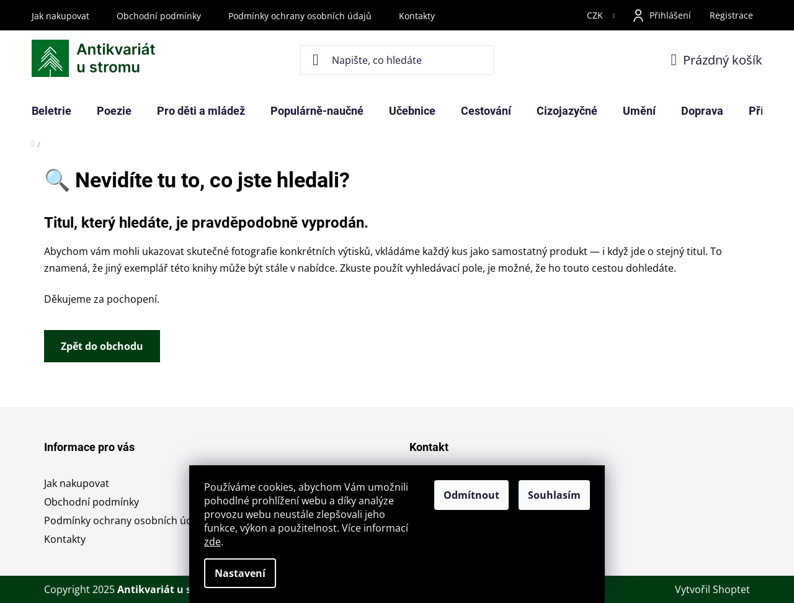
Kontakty (417, 16)
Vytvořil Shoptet (712, 589)
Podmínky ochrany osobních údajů (300, 16)
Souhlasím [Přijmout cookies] (554, 495)
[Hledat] (397, 60)
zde (212, 541)
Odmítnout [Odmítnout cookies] (471, 495)
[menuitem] (51, 111)
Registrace (731, 15)
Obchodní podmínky (159, 16)
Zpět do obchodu (102, 346)
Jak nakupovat (60, 16)
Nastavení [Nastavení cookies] (240, 573)
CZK (596, 15)
